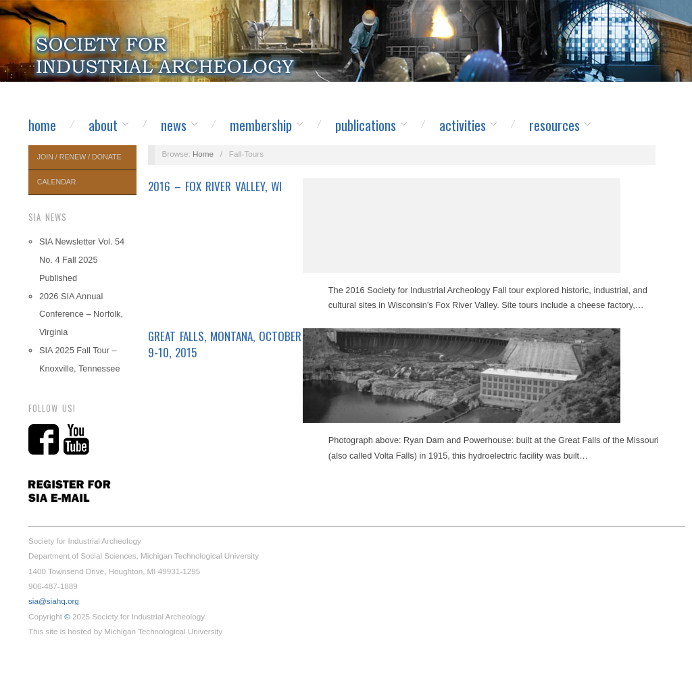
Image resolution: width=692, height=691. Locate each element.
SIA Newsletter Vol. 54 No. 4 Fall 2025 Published (81, 259)
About (103, 125)
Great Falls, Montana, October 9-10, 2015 (224, 344)
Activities (462, 125)
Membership (261, 125)
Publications (365, 125)
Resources (554, 125)
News (174, 125)
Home (42, 125)
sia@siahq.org (53, 600)
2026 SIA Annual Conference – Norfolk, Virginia (81, 314)
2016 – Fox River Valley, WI (215, 186)
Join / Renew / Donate (79, 157)
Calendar (56, 182)
